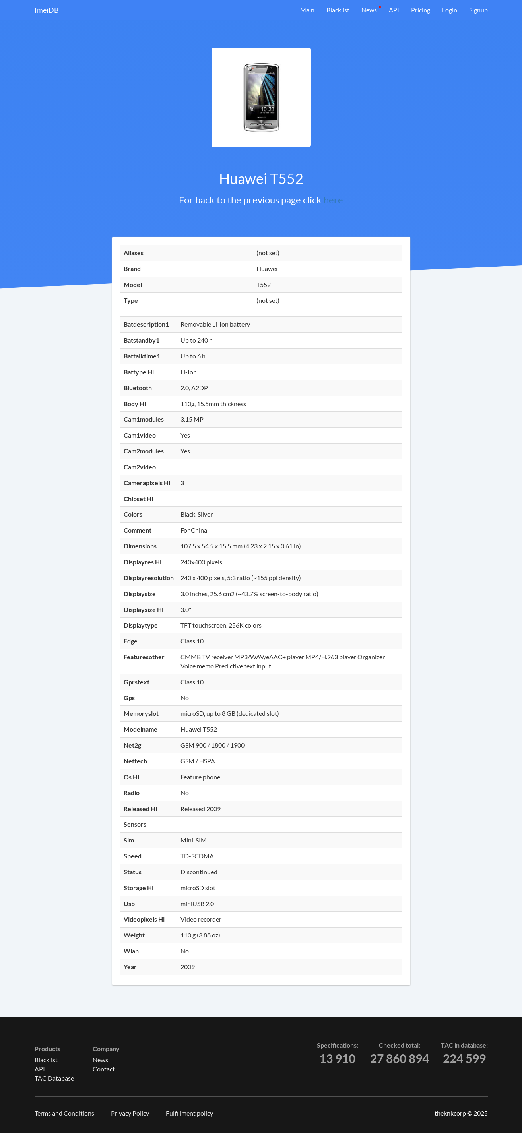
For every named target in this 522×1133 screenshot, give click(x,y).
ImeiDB (47, 10)
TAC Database (54, 1078)
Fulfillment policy (189, 1113)
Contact (104, 1069)
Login (449, 10)
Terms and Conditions (64, 1113)
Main (307, 10)
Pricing (420, 10)
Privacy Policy (130, 1113)
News (369, 10)
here (333, 199)
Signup (478, 10)
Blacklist (337, 10)
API (394, 10)
